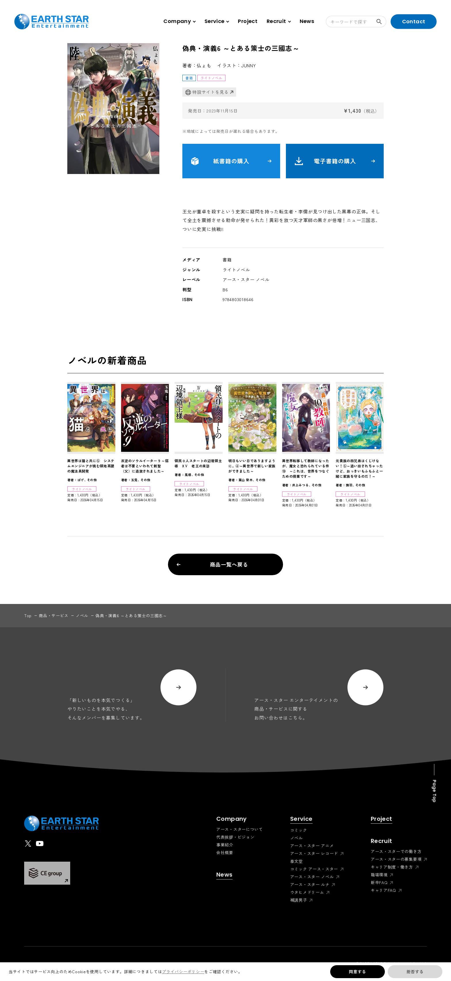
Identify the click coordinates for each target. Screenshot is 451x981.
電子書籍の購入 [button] (335, 161)
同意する (357, 971)
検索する (381, 21)
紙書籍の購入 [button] (231, 161)
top (28, 615)
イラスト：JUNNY (236, 65)
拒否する (414, 971)
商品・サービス (53, 615)
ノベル (82, 615)
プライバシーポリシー (183, 971)
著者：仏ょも (196, 65)
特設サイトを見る (207, 92)
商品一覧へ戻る (212, 564)
